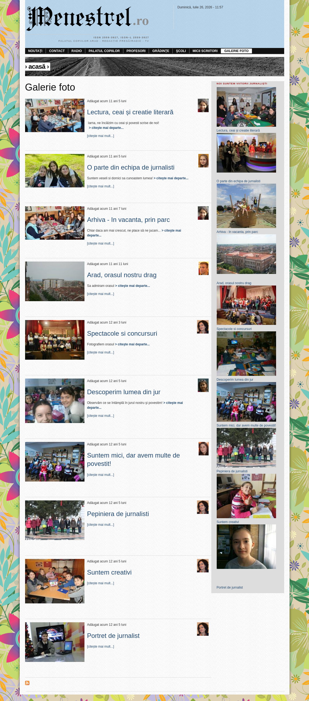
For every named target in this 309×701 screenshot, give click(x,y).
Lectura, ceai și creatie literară (130, 112)
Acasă (36, 66)
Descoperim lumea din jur (124, 392)
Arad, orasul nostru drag (122, 275)
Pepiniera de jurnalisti (118, 513)
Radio (77, 51)
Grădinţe (160, 51)
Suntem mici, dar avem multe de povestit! (246, 425)
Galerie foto (236, 51)
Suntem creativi (109, 572)
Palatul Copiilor (104, 51)
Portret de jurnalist (113, 635)
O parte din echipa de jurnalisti (131, 167)
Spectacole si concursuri (122, 333)
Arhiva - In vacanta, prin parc (128, 219)
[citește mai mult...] (100, 136)
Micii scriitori (205, 51)
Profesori (136, 51)
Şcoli (181, 51)
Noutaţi (35, 51)
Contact (57, 51)
